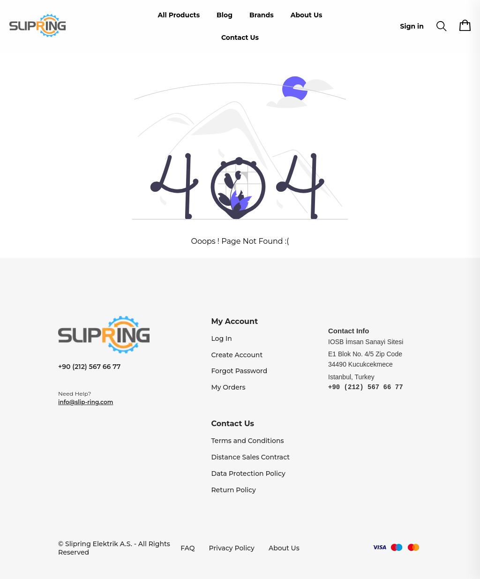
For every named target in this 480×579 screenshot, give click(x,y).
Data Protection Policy (248, 473)
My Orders (228, 387)
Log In (221, 338)
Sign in (411, 26)
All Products (179, 15)
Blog (224, 15)
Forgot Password (239, 371)
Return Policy (233, 490)
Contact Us (240, 37)
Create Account (236, 355)
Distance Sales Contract (250, 457)
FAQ (187, 548)
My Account (234, 321)
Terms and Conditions (247, 440)
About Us (306, 15)
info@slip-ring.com (85, 402)
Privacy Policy (232, 548)
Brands (261, 15)
